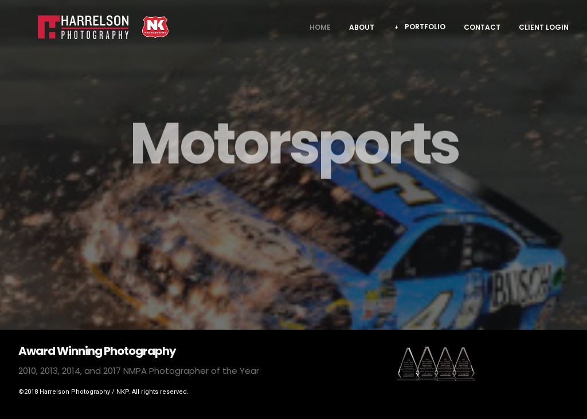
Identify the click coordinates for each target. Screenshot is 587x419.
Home (320, 31)
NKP (122, 392)
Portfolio (425, 30)
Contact (482, 31)
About (361, 31)
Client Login (544, 31)
